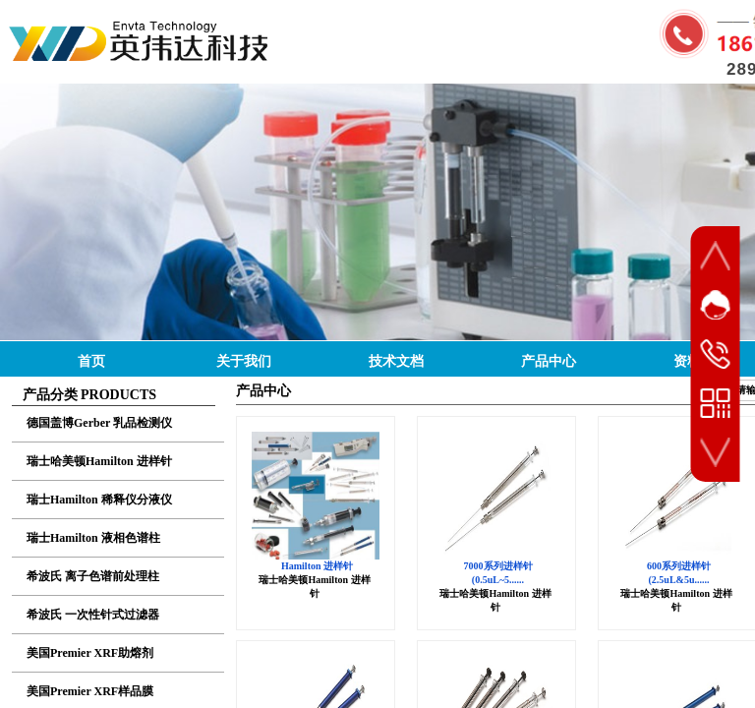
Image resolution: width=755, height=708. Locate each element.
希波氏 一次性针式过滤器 (93, 614)
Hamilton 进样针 (317, 565)
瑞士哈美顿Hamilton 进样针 (99, 461)
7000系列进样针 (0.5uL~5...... (498, 572)
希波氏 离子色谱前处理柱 (93, 576)
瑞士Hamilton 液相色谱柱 (93, 538)
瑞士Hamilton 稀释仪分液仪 (99, 499)
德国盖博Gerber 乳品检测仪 (99, 423)
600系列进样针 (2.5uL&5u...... (679, 572)
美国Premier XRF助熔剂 (90, 653)
